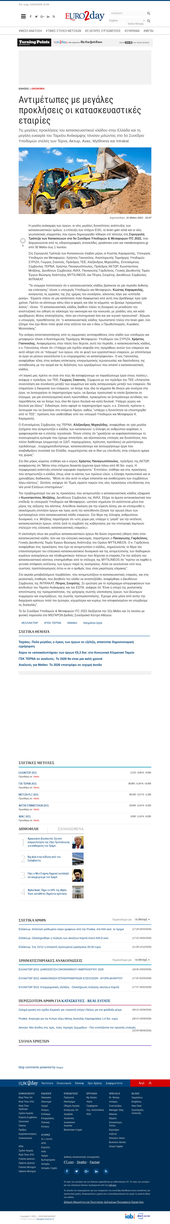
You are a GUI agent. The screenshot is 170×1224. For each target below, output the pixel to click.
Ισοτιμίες (45, 1164)
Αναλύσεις (69, 1118)
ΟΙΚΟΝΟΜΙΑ (38, 88)
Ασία (43, 1151)
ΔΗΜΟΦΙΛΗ (28, 829)
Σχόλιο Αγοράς (26, 1113)
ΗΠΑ (43, 1143)
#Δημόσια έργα (92, 622)
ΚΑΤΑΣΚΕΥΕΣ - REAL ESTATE (85, 1001)
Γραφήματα (92, 1106)
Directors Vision (117, 1138)
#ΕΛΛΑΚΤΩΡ (29, 622)
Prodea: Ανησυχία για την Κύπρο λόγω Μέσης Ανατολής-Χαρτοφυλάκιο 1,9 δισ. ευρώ (85, 1018)
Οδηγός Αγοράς (72, 1106)
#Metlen (72, 622)
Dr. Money (114, 1097)
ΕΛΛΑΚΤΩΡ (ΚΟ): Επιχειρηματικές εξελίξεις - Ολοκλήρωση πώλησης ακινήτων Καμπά (85, 987)
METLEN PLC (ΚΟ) (28, 794)
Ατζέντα (113, 1134)
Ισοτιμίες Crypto (49, 1168)
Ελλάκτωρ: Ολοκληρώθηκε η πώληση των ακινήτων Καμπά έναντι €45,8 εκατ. (85, 938)
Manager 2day (116, 1110)
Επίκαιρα (45, 1114)
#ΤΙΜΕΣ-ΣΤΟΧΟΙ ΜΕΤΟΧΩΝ (63, 31)
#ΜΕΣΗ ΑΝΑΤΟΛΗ (30, 31)
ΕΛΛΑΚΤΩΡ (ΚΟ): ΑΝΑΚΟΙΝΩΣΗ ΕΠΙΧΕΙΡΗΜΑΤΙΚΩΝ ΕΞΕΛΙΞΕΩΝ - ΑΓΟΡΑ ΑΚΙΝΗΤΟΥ (85, 978)
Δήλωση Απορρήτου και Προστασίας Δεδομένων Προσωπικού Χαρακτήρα (103, 1202)
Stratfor (82, 1162)
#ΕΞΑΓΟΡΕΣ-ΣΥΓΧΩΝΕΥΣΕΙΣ (103, 31)
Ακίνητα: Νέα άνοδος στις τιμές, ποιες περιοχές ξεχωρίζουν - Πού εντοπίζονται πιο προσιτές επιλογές (85, 1029)
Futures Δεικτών (27, 1159)
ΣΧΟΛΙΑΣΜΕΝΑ (71, 829)
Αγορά (44, 1106)
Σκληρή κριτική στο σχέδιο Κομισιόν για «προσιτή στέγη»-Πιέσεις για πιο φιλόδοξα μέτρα (85, 1009)
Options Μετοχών (27, 1171)
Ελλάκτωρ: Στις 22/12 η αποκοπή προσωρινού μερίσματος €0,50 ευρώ (85, 946)
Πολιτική (45, 1122)
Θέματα (113, 1118)
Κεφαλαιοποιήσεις (28, 1134)
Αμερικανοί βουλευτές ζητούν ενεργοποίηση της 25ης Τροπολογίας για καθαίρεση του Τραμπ (49, 842)
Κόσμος (45, 1110)
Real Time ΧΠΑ (26, 1101)
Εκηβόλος (136, 1101)
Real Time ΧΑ (25, 1097)
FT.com (69, 1162)
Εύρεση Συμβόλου (28, 1117)
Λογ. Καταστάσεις (95, 1110)
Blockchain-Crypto (73, 1129)
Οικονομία (46, 1101)
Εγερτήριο (114, 1129)
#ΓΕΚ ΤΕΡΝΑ (52, 622)
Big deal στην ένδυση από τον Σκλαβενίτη (44, 858)
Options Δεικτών (27, 1163)
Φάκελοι (113, 1114)
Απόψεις (113, 1101)
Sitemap (79, 1083)
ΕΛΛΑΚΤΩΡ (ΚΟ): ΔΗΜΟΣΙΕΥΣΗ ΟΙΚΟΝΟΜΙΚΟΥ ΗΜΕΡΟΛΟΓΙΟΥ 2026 (85, 969)
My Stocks (91, 1097)
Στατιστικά (24, 1121)
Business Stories (117, 1142)
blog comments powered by (41, 1067)
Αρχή (141, 1083)
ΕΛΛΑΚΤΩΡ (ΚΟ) (28, 772)
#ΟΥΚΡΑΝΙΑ (132, 31)
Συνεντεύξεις (115, 1106)
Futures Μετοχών (27, 1167)
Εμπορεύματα (48, 1160)
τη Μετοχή (142, 919)
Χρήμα (44, 1155)
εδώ (129, 42)
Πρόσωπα (69, 1097)
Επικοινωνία (64, 1083)
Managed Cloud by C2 (45, 1219)
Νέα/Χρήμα (69, 1101)
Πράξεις (23, 1129)
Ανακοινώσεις (25, 1138)
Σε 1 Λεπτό (46, 1139)
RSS (88, 1114)
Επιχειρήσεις (47, 1118)
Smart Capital (116, 1146)
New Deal (136, 1106)
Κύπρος (45, 1126)
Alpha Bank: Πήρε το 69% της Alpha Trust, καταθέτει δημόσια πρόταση (47, 891)
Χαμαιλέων (137, 1097)
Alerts (36, 776)
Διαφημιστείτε (114, 1083)
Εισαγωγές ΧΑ (71, 1110)
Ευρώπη (45, 1147)
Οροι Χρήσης (95, 1083)
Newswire (46, 1097)
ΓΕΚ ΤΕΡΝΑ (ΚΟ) (28, 783)
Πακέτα (22, 1125)
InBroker (113, 1185)
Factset (95, 1162)
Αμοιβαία (68, 1114)
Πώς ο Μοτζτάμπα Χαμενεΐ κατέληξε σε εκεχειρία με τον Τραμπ (48, 875)
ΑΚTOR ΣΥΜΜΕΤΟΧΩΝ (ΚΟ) (34, 805)
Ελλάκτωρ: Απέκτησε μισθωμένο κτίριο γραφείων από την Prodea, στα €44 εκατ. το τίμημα (85, 929)
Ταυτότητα (47, 1083)
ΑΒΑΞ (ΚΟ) (25, 816)
